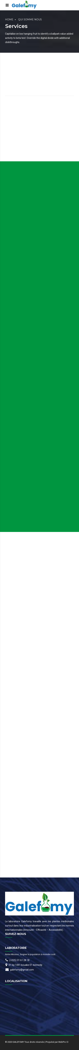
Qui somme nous (30, 19)
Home (9, 19)
